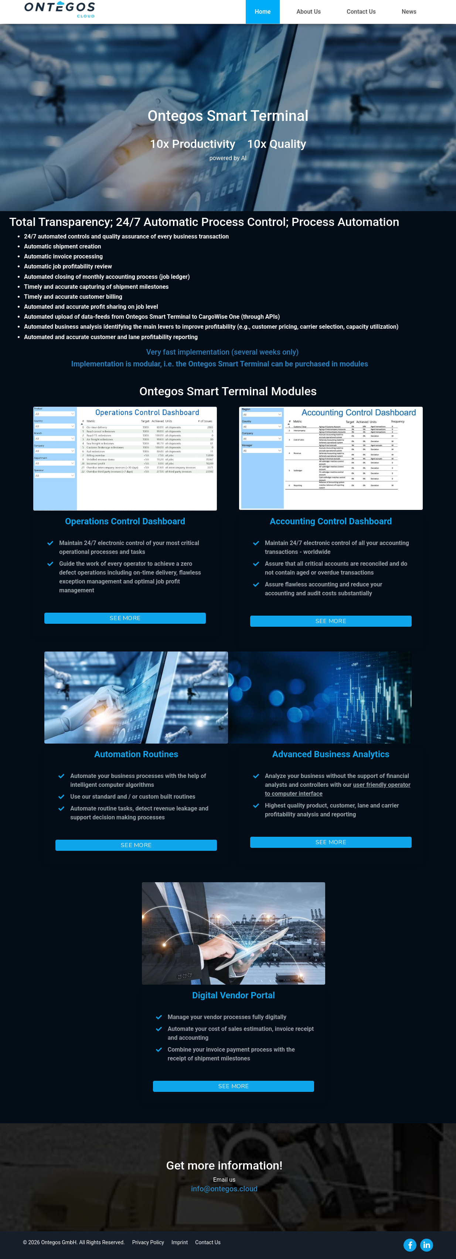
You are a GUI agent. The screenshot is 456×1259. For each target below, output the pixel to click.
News (409, 11)
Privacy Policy (148, 1242)
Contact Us (361, 11)
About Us (308, 11)
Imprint (179, 1242)
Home (263, 11)
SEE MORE (125, 618)
